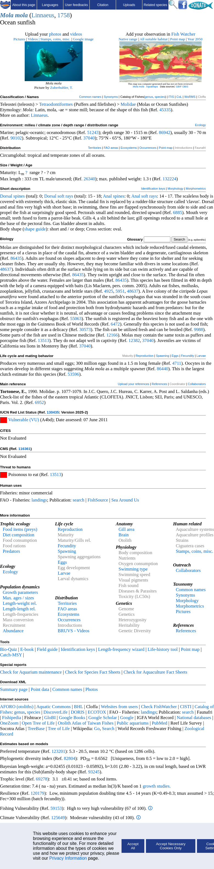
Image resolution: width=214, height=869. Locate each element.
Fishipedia (11, 717)
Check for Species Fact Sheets (92, 672)
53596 (73, 374)
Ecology (200, 125)
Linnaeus (43, 15)
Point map (177, 39)
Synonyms (111, 96)
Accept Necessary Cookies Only (170, 846)
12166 (112, 335)
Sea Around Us (125, 500)
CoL (179, 96)
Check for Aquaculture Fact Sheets (155, 672)
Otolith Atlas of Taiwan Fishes (86, 723)
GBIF (179, 86)
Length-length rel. (19, 608)
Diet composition (18, 534)
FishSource (98, 500)
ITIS (171, 96)
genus (149, 96)
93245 (94, 771)
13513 (43, 340)
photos (55, 34)
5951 (120, 291)
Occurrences (147, 147)
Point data (40, 689)
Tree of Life (59, 728)
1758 (63, 15)
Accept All (133, 846)
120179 (37, 793)
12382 (134, 340)
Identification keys (153, 188)
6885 (177, 212)
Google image (83, 39)
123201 (58, 751)
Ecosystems (129, 147)
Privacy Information (68, 858)
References (159, 384)
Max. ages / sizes (18, 597)
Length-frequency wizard (121, 649)
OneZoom (9, 723)
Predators (11, 551)
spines (19, 196)
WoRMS (190, 96)
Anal (107, 196)
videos (76, 34)
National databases (194, 717)
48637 (6, 269)
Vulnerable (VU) (23, 419)
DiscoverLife (55, 712)
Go (97, 728)
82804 (69, 758)
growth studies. (156, 786)
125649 (58, 817)
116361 (24, 449)
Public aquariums (132, 723)
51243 (93, 132)
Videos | (34, 39)
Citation (102, 5)
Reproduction (144, 355)
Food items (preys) (20, 529)
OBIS (185, 86)
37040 (89, 138)
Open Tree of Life (38, 723)
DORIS (78, 712)
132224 (169, 178)
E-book (27, 649)
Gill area (126, 529)
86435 (16, 258)
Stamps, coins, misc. (55, 39)
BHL (78, 706)
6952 (39, 402)
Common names (90, 96)
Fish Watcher (183, 34)
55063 (76, 318)
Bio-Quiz (8, 649)
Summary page (13, 689)
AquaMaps (152, 86)
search (79, 500)
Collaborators (197, 384)
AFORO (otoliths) (16, 706)
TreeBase (36, 728)
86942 (164, 132)
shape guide (35, 229)
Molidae (128, 104)
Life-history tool (163, 649)
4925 (108, 291)
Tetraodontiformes (56, 104)
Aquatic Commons (53, 706)
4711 (176, 363)
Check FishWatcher (159, 706)
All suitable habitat (153, 39)
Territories (94, 147)
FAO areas (111, 147)
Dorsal (6, 196)
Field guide (47, 649)
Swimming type (133, 569)
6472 (115, 324)
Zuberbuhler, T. (61, 88)
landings (39, 500)
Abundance (13, 630)
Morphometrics (196, 188)
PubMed (159, 723)
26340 (89, 178)
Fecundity (187, 355)
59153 (56, 808)
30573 (85, 329)
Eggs (175, 355)
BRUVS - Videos (73, 630)
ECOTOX (97, 712)
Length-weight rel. (20, 603)
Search (108, 728)
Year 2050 (194, 39)
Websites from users (119, 706)
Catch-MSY (11, 654)
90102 (16, 138)
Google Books (72, 717)
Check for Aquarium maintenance (31, 672)
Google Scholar (102, 717)
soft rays (65, 196)
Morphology (175, 188)
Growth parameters (20, 592)
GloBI (50, 717)
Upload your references (133, 384)
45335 (165, 109)
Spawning (162, 355)
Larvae (201, 355)
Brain (124, 534)
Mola (6, 15)
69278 (41, 779)
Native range (128, 39)
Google (127, 717)
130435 (53, 412)
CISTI (186, 706)
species (160, 96)
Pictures (19, 39)
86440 (162, 368)
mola (21, 15)
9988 (198, 329)
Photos (91, 689)
